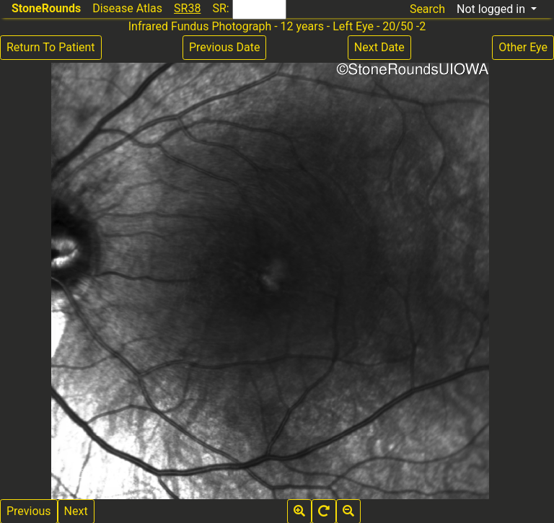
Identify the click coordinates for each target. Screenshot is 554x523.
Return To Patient (50, 47)
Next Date (379, 47)
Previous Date (224, 47)
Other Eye (523, 47)
